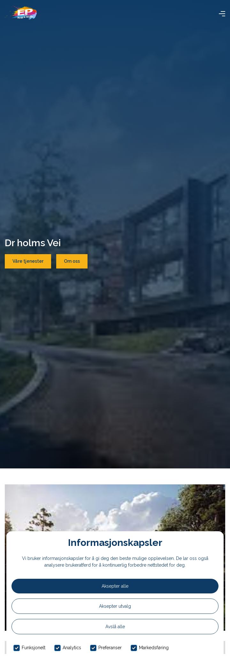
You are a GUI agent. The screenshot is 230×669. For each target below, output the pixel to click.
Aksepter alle (115, 586)
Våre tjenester (27, 261)
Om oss (72, 261)
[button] (222, 13)
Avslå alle (115, 626)
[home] (21, 13)
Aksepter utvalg (115, 606)
